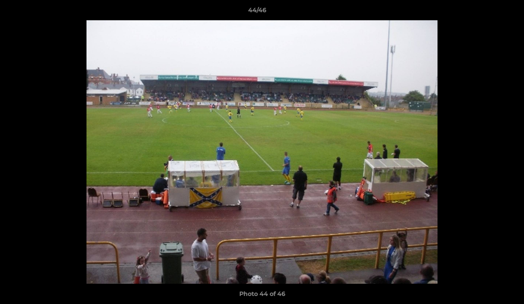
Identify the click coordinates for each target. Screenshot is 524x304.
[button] (488, 12)
